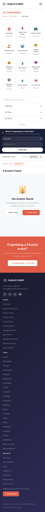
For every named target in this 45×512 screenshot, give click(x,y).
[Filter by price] (22, 118)
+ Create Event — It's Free (22, 263)
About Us (6, 458)
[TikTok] (15, 294)
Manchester (7, 370)
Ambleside (7, 400)
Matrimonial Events (10, 339)
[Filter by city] (22, 106)
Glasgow (6, 366)
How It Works (8, 462)
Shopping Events (9, 330)
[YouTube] (20, 294)
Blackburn (7, 405)
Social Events (8, 322)
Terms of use (7, 507)
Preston (6, 435)
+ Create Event (31, 212)
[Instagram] (10, 294)
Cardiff (5, 387)
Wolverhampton (9, 448)
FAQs (5, 466)
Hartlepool (7, 427)
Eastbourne (7, 379)
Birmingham (7, 361)
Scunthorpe (7, 440)
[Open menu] (41, 4)
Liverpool (6, 431)
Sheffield (6, 396)
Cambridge (7, 383)
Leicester (6, 392)
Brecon (5, 409)
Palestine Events (9, 343)
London (6, 357)
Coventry (6, 414)
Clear (23, 125)
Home (5, 16)
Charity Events (8, 317)
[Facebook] (5, 294)
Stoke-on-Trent (9, 444)
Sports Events (8, 348)
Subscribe (22, 150)
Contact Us (7, 471)
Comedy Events (9, 326)
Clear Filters (13, 212)
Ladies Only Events (10, 308)
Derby (5, 418)
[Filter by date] (22, 112)
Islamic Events (8, 313)
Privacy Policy (8, 479)
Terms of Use (8, 484)
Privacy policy (17, 507)
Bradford (6, 374)
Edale (5, 422)
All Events (13, 16)
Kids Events (7, 335)
